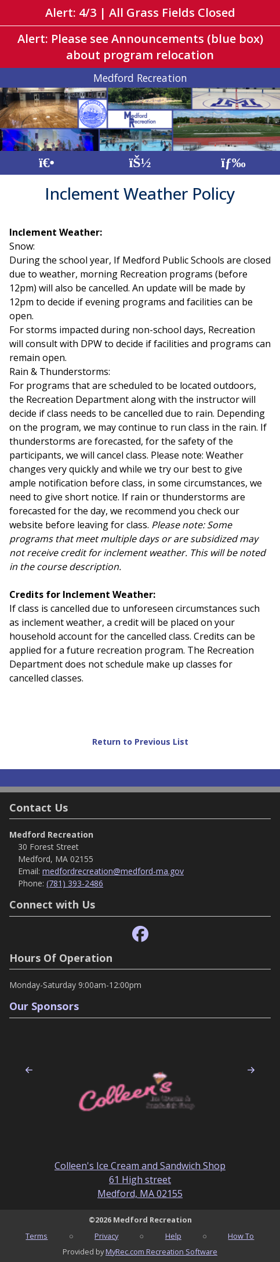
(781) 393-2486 (74, 883)
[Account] (140, 163)
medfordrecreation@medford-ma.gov (113, 871)
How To (241, 1236)
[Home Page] (46, 163)
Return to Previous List (140, 741)
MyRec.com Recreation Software (161, 1251)
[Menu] (233, 163)
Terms (37, 1236)
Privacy (106, 1236)
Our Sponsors (44, 1006)
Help (173, 1236)
